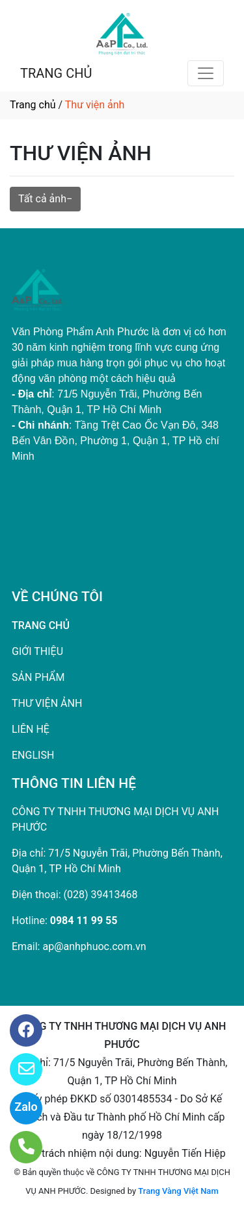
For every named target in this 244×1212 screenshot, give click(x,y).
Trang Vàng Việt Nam (178, 1191)
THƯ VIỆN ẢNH (47, 703)
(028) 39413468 (101, 894)
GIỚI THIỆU (37, 651)
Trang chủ (33, 105)
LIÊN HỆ (30, 729)
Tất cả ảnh (42, 199)
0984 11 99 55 (84, 920)
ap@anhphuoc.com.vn (94, 946)
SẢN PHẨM (38, 677)
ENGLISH (33, 755)
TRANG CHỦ (56, 73)
